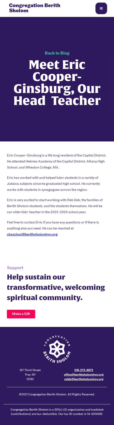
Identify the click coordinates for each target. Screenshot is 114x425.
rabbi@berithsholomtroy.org (83, 379)
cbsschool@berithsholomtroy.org (32, 234)
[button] (101, 8)
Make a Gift (21, 314)
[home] (43, 8)
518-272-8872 (83, 370)
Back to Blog (57, 53)
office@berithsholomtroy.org (84, 374)
